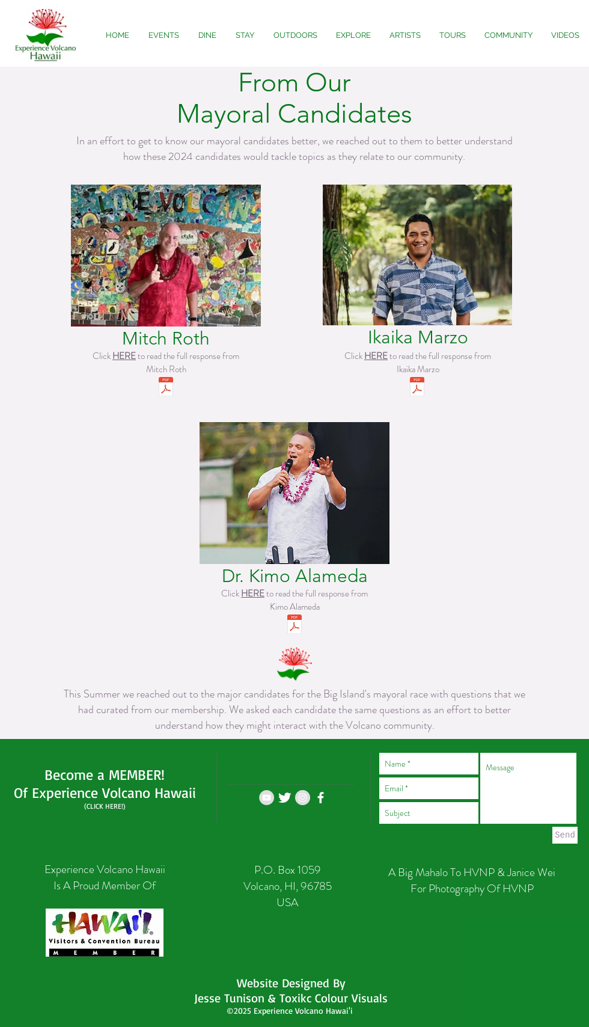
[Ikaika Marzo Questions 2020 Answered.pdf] (417, 388)
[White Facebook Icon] (320, 797)
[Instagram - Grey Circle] (302, 797)
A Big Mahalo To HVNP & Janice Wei (471, 872)
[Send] (565, 835)
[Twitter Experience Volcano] (284, 797)
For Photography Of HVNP (472, 888)
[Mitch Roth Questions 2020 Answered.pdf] (166, 388)
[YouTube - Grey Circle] (266, 797)
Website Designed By (291, 982)
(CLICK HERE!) (105, 806)
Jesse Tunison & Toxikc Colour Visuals (291, 997)
